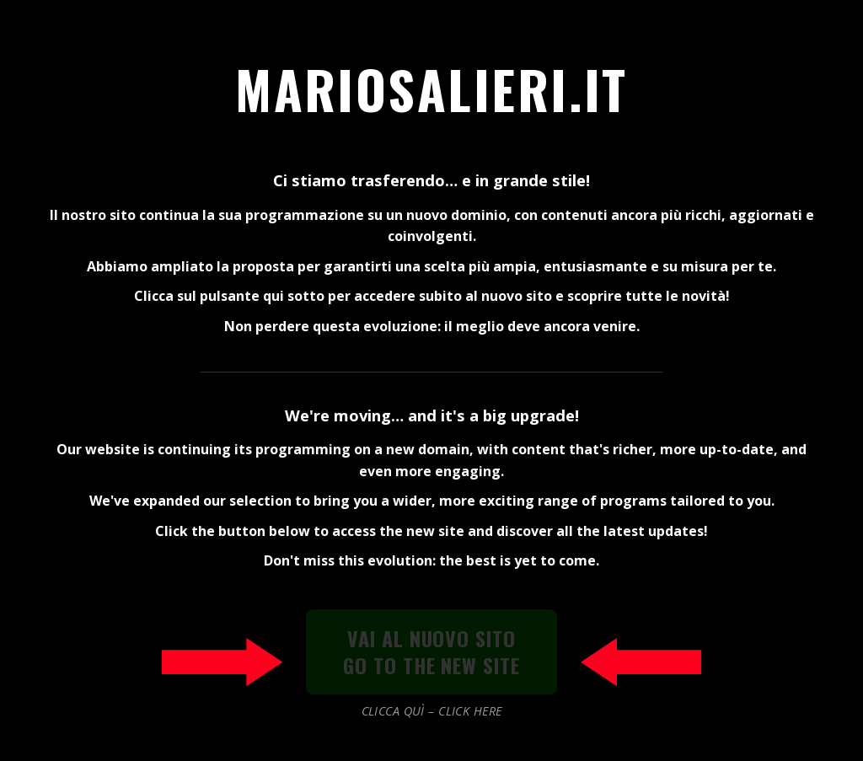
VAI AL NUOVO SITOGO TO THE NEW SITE (431, 651)
